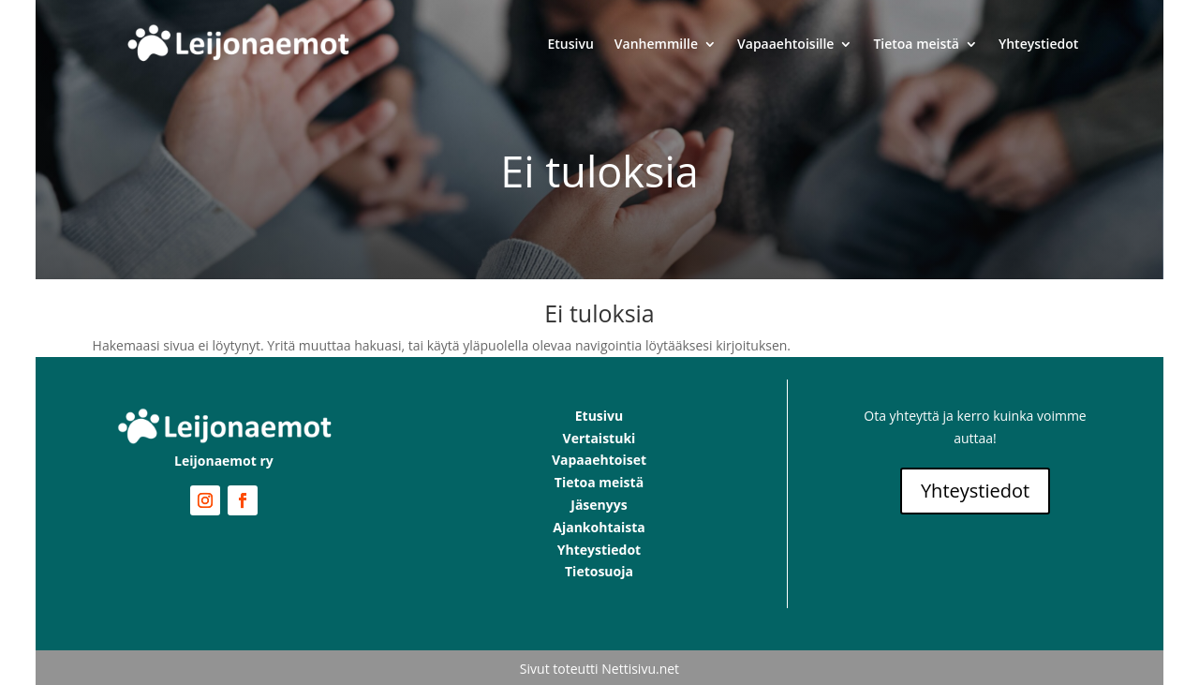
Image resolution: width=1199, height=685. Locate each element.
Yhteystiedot (1038, 43)
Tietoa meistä (916, 43)
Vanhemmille (656, 43)
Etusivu (571, 43)
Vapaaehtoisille (785, 43)
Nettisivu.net (640, 669)
